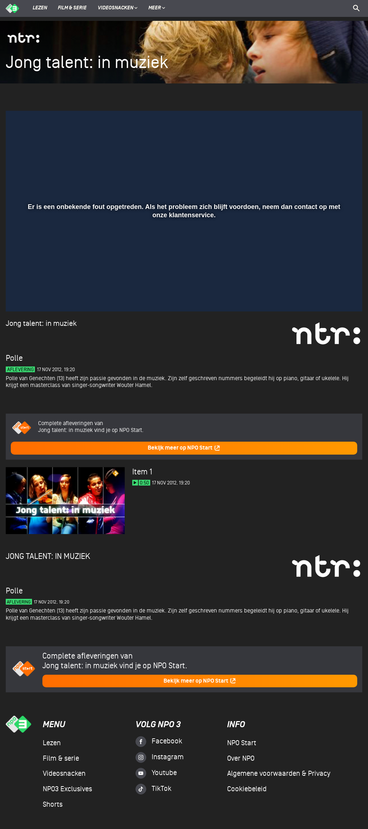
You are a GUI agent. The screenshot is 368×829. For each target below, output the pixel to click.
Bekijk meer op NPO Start (184, 448)
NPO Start (241, 743)
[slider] (183, 280)
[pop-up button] (333, 295)
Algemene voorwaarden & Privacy (278, 774)
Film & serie (72, 8)
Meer (156, 8)
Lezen (40, 8)
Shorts (53, 804)
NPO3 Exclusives (67, 789)
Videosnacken (115, 8)
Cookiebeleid (247, 789)
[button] (20, 295)
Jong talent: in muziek (41, 323)
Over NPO (240, 758)
